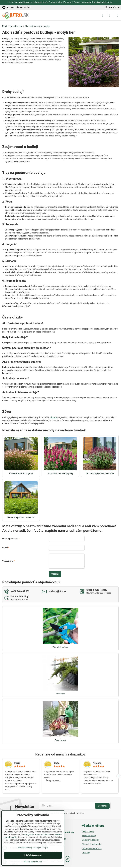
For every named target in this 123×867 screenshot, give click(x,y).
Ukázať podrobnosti (33, 862)
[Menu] (117, 15)
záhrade (53, 417)
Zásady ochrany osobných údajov (33, 847)
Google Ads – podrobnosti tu (37, 834)
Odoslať (54, 574)
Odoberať (102, 806)
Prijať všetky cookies (33, 855)
